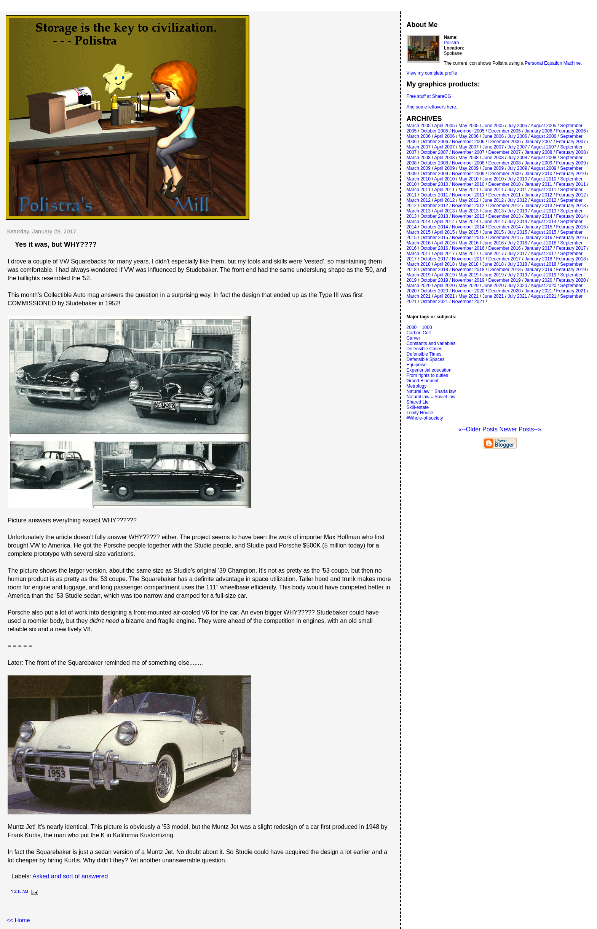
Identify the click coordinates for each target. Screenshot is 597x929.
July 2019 (517, 275)
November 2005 (468, 131)
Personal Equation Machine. (553, 63)
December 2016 (504, 248)
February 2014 (571, 216)
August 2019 (543, 275)
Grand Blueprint (423, 380)
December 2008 (504, 163)
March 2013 (419, 211)
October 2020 (434, 291)
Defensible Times (424, 354)
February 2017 (571, 248)
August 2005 (543, 125)
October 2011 (434, 195)
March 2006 (419, 136)
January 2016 (538, 237)
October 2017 (434, 259)
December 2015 (504, 237)
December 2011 (504, 195)
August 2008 (543, 157)
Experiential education (429, 370)
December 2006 (504, 141)
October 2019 (434, 280)
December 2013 (504, 216)
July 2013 (517, 211)
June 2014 (493, 221)
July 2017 (517, 253)
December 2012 (504, 205)
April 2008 (444, 157)
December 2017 (504, 259)
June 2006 (493, 136)
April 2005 (444, 125)
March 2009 (419, 168)
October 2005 (434, 131)
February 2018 (571, 259)
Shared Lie (418, 402)
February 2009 (571, 163)
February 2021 (571, 291)
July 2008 (517, 157)
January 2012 (538, 195)
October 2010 (434, 184)
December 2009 (504, 173)
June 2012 (493, 200)
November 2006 (468, 141)
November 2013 (468, 216)
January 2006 (538, 131)
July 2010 (517, 179)
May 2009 (468, 168)
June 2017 (493, 253)
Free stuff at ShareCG (429, 96)
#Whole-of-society (425, 418)
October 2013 (434, 216)
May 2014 (468, 221)
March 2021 (419, 296)
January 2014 (538, 216)
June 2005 (493, 125)
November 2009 (468, 173)
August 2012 (543, 200)
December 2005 (504, 131)
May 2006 (468, 136)
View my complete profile (432, 73)
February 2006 (571, 131)
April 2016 (444, 243)
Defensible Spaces (426, 359)
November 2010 (468, 184)
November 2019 (468, 280)
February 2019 (571, 269)
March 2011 (419, 189)
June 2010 (493, 179)
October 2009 (434, 173)
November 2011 (468, 195)
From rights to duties (427, 375)
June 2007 (493, 147)
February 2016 (571, 237)
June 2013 (493, 211)
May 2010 (468, 179)
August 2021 (543, 296)
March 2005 (419, 125)
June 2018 (493, 264)
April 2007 (444, 147)
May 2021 (468, 296)
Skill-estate (418, 407)
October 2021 (434, 301)
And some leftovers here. (432, 107)
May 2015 (468, 232)
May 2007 (468, 147)
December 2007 (504, 152)
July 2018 (517, 264)
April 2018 (444, 264)
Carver (413, 338)
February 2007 (571, 141)
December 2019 (504, 280)
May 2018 (468, 264)
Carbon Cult (419, 332)
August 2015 (543, 232)
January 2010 (538, 173)
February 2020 (571, 280)
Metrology (417, 386)
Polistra (451, 42)
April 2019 (444, 275)
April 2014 (444, 221)
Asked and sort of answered (70, 876)
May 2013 (468, 211)
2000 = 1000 (419, 327)
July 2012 (517, 200)
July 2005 (517, 125)
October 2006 (434, 141)
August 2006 (543, 136)
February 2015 (571, 227)
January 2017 (538, 248)
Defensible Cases (424, 348)
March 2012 (419, 200)
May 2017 (468, 253)
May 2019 (468, 275)
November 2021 (468, 301)
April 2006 (444, 136)
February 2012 (571, 195)
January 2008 (538, 152)
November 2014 (468, 227)
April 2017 (444, 253)
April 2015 (444, 232)
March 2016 (419, 243)
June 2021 (493, 296)
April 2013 (444, 211)
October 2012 (434, 205)
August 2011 (543, 189)
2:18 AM (21, 891)
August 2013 (543, 211)
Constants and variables (431, 343)
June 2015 (493, 232)
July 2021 (517, 296)
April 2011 (444, 189)
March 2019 (419, 275)
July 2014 (517, 221)
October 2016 (434, 248)
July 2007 (517, 147)
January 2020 (538, 280)
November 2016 (468, 248)
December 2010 (504, 184)
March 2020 (419, 285)
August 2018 (543, 264)
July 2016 (517, 243)
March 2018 (419, 264)
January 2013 (538, 205)
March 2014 (419, 221)
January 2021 (538, 291)
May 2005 (468, 125)
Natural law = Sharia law (431, 391)
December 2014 (504, 227)
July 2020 (517, 285)
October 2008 (434, 163)
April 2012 (444, 200)
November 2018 (468, 269)
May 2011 (468, 189)
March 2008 (419, 157)
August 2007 (543, 147)
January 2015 (538, 227)
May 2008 (468, 157)
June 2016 (493, 243)
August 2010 (543, 179)
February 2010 (571, 173)
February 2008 (571, 152)
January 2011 (538, 184)
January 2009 (538, 163)
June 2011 (493, 189)
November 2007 (468, 152)
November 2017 (468, 259)
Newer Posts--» (520, 429)
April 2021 (444, 296)
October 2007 (434, 152)
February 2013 (571, 205)
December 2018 (504, 269)
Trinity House (420, 412)
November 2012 (468, 205)
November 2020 (468, 291)
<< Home (18, 920)
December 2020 (504, 291)
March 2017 (419, 253)
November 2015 (468, 237)
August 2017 (543, 253)
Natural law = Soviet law (431, 396)
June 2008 (493, 157)
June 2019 (493, 275)
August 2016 (543, 243)
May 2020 (468, 285)
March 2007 (419, 147)
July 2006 (517, 136)
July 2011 (517, 189)
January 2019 (538, 269)
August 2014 (543, 221)
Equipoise (417, 364)
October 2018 (434, 269)
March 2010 (419, 179)
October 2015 (434, 237)
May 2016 (468, 243)
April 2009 (444, 168)
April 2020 (444, 285)
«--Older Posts (479, 429)
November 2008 (468, 163)
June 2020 (493, 285)
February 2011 (571, 184)
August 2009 (543, 168)
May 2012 (468, 200)
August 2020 (543, 285)
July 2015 (517, 232)
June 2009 (493, 168)
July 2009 (517, 168)
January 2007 (538, 141)
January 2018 (538, 259)
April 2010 (444, 179)
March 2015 (419, 232)
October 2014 (434, 227)
